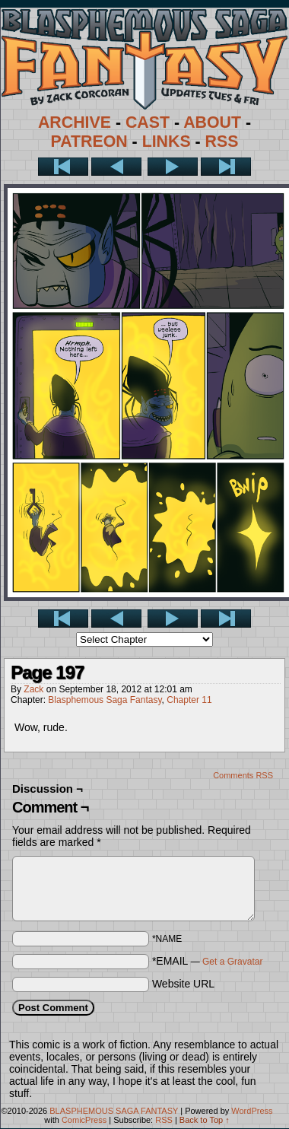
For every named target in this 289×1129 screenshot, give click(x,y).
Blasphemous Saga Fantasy (104, 700)
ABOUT (212, 122)
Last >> (226, 166)
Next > (173, 166)
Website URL (183, 984)
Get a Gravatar (232, 961)
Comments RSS (243, 775)
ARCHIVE (74, 122)
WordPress (251, 1110)
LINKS (166, 141)
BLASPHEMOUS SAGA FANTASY (113, 1110)
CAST (147, 122)
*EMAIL (207, 961)
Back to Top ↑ (204, 1119)
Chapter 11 (189, 700)
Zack (33, 689)
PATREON (89, 141)
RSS (222, 141)
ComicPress (84, 1119)
